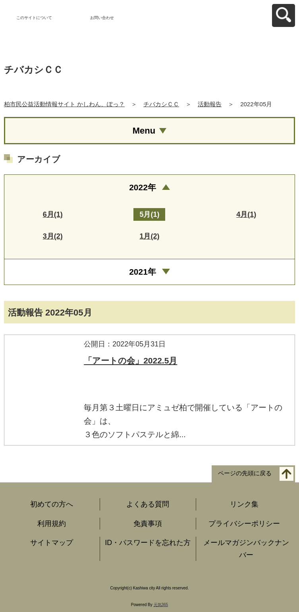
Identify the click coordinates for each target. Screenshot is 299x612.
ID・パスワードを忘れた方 (148, 543)
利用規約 (51, 524)
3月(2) (53, 236)
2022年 (142, 187)
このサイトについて (34, 17)
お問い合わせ (102, 17)
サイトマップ (51, 543)
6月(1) (53, 214)
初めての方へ (51, 504)
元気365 (161, 604)
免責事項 (147, 524)
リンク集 (244, 504)
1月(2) (149, 236)
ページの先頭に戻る (245, 473)
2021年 (142, 271)
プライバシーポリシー (244, 524)
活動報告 (210, 104)
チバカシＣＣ (161, 104)
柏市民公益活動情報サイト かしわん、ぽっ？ (64, 104)
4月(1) (246, 214)
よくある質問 (147, 504)
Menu (144, 131)
